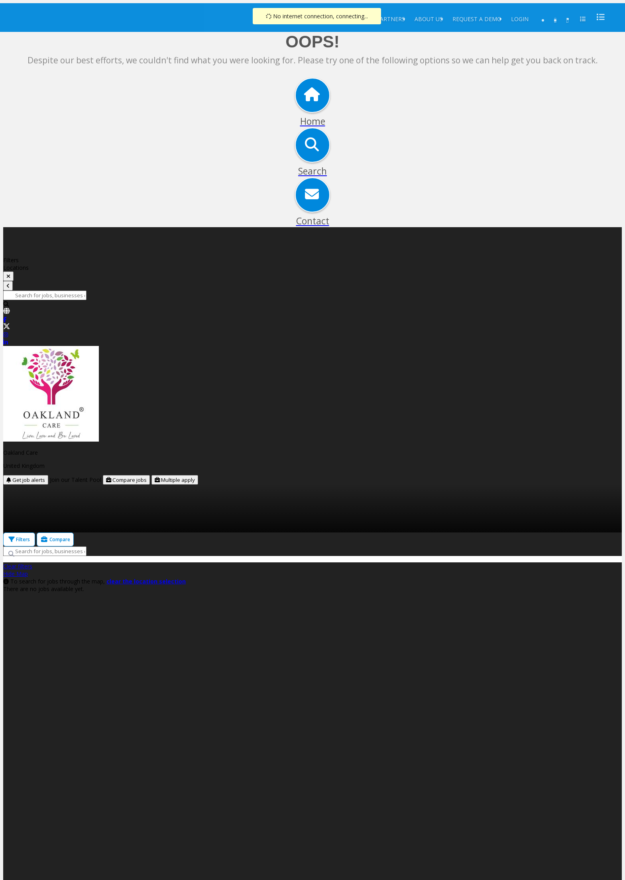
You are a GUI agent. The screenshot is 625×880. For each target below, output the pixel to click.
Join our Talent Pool (76, 479)
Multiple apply (175, 479)
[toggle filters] (8, 276)
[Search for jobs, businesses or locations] (44, 295)
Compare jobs (126, 479)
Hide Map (15, 574)
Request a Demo (476, 19)
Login (520, 19)
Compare (55, 539)
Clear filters (17, 566)
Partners (390, 19)
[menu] (598, 17)
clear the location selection (146, 581)
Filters (19, 539)
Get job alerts (25, 479)
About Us (429, 19)
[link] (312, 312)
